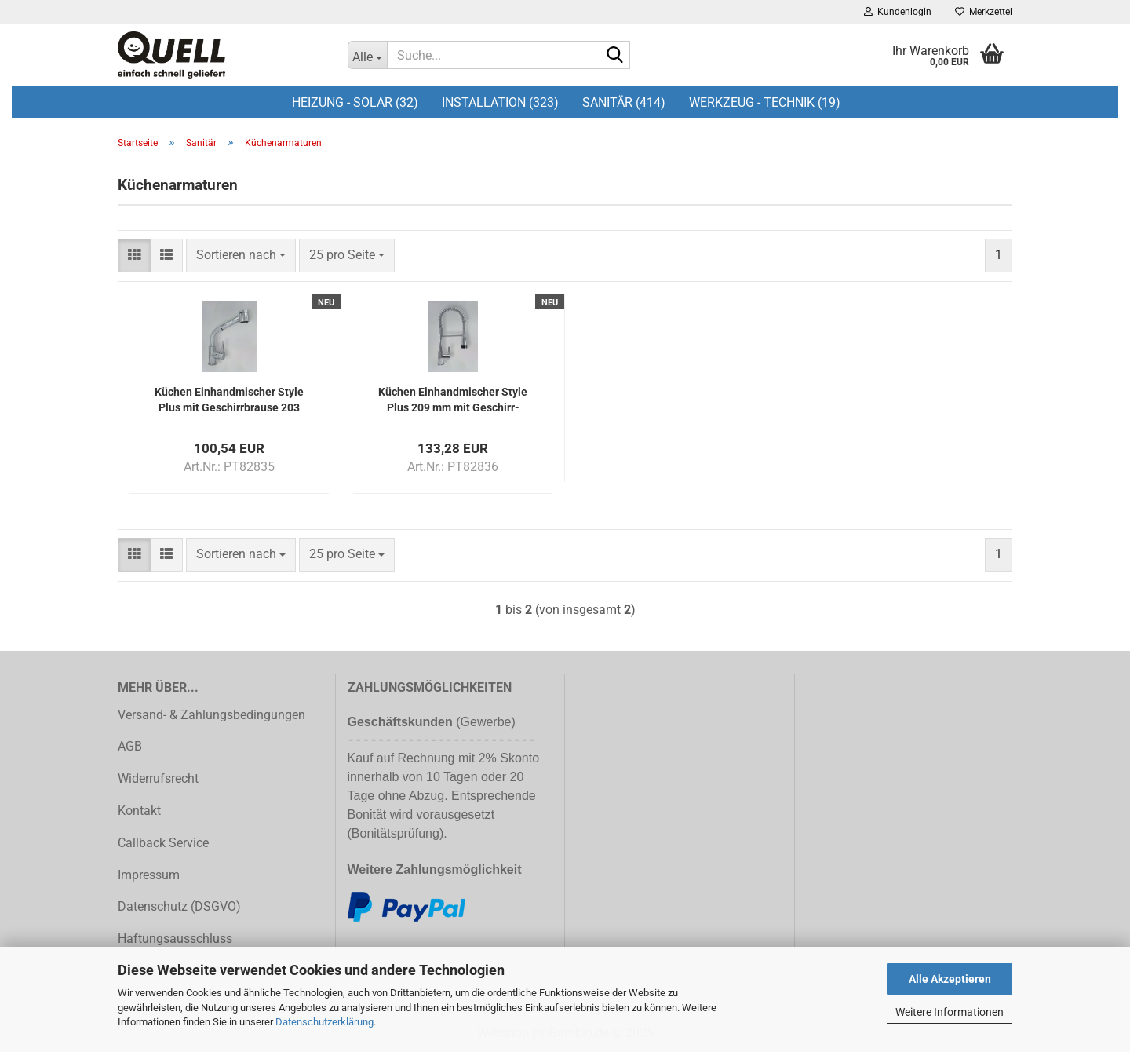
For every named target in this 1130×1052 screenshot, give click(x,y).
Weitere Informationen (949, 1012)
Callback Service (163, 842)
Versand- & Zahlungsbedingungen (211, 714)
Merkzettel (983, 11)
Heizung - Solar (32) (355, 102)
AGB (130, 746)
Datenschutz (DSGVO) (179, 906)
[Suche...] (367, 55)
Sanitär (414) (623, 102)
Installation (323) (500, 102)
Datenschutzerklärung (324, 1022)
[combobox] (241, 255)
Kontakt (139, 810)
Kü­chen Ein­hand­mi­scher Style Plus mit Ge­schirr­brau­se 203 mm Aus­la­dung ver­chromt (229, 398)
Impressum (149, 875)
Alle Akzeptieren (950, 979)
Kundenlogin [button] (897, 11)
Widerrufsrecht (158, 778)
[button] (134, 255)
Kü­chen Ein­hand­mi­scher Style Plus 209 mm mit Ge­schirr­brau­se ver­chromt (452, 398)
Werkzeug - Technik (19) (764, 102)
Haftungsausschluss (175, 938)
